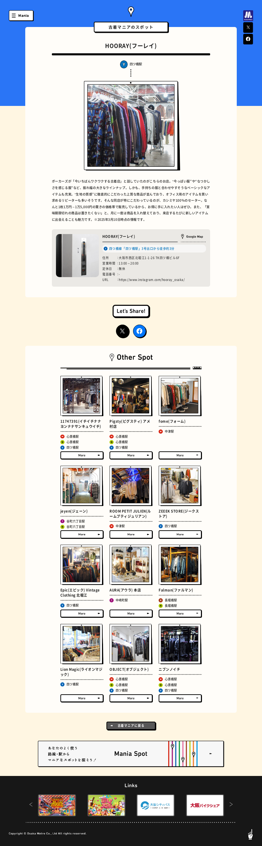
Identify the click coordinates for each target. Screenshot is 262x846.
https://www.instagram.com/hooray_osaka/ (152, 279)
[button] (30, 805)
